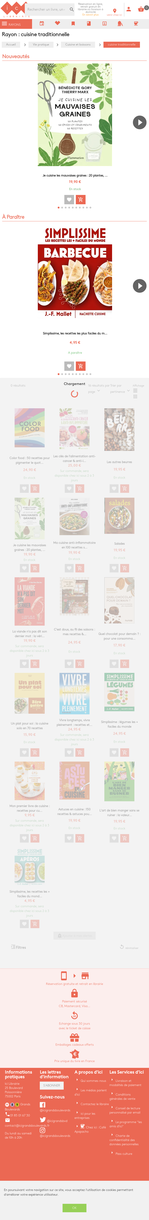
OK (74, 1207)
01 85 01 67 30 (17, 1115)
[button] (142, 135)
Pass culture (124, 1153)
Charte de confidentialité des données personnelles (124, 1140)
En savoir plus (90, 9)
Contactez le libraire (95, 1104)
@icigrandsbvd (53, 1121)
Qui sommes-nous (93, 1080)
